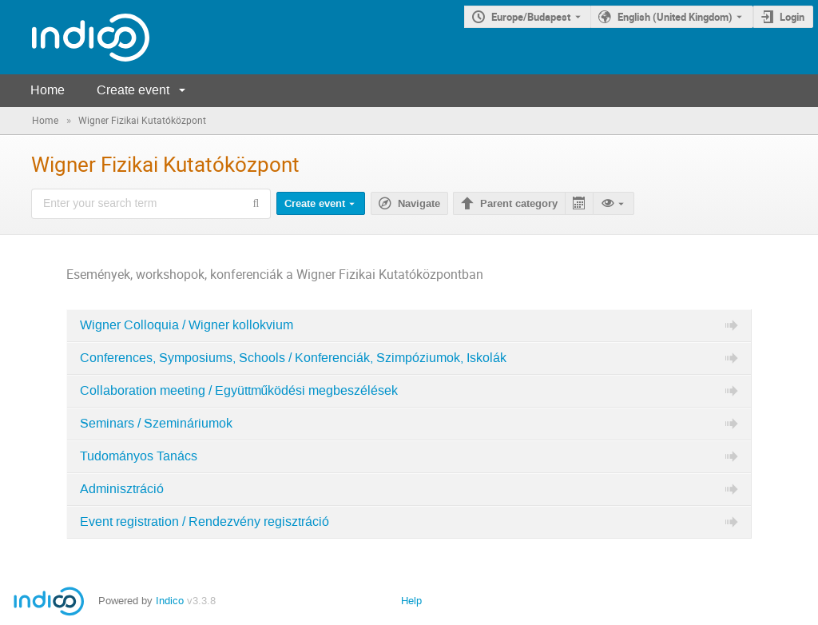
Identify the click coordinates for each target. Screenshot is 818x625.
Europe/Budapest (530, 17)
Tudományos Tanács (138, 456)
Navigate (419, 204)
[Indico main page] (74, 37)
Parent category (519, 204)
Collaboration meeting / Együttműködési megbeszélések (239, 391)
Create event (133, 90)
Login (792, 17)
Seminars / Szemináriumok (156, 424)
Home (47, 90)
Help (411, 600)
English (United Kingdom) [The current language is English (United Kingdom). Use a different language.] (675, 17)
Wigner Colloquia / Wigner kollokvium (186, 325)
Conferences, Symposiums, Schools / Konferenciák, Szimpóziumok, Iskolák (293, 358)
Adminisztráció (122, 489)
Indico (170, 600)
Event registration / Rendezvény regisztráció (204, 522)
